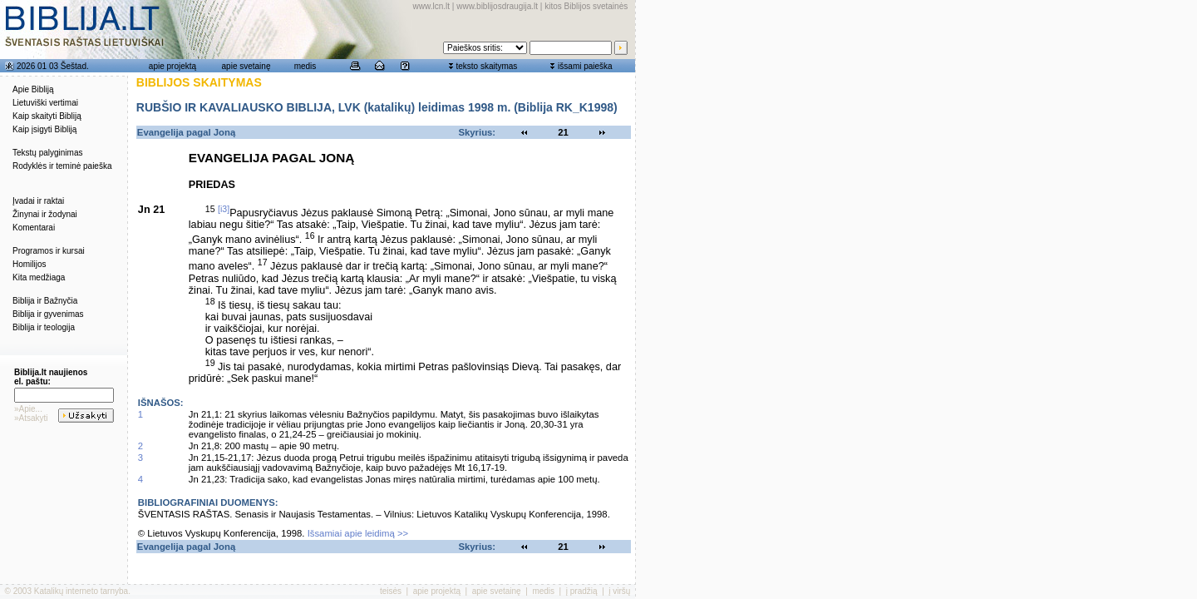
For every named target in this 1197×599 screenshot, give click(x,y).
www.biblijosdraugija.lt (497, 6)
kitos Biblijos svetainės (586, 6)
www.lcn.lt (431, 6)
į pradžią (582, 591)
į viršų (619, 591)
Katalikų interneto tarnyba (81, 591)
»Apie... (28, 408)
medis (305, 66)
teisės (390, 591)
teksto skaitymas (486, 66)
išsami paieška (585, 66)
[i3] (223, 209)
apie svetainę (246, 66)
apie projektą (172, 66)
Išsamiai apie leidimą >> (358, 533)
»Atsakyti (31, 418)
